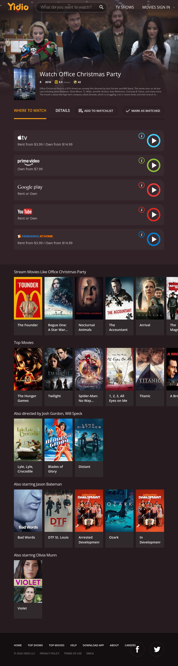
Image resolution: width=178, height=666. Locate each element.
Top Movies (56, 645)
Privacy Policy (49, 653)
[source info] (141, 136)
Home (18, 645)
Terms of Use (73, 653)
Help (73, 645)
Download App (93, 645)
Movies (149, 7)
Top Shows (35, 645)
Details (63, 110)
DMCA (90, 653)
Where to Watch (30, 110)
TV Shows (125, 7)
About (114, 645)
